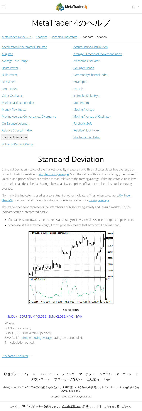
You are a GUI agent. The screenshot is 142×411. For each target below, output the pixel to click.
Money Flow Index (14, 110)
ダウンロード (40, 379)
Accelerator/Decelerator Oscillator (24, 47)
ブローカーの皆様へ (68, 379)
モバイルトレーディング (57, 374)
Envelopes (80, 82)
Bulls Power (9, 75)
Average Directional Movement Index (97, 54)
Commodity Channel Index (90, 75)
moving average (99, 200)
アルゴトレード (127, 374)
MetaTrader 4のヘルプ (16, 37)
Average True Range (15, 61)
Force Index (9, 89)
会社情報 (93, 379)
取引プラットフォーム (20, 374)
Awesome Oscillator (86, 61)
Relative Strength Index (17, 130)
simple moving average (54, 174)
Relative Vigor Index (86, 130)
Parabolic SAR (82, 123)
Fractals (78, 89)
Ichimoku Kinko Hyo (86, 96)
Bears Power (10, 68)
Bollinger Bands (83, 68)
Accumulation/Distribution (90, 47)
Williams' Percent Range (17, 144)
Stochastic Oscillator (86, 137)
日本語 (133, 6)
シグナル (105, 374)
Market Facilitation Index (18, 103)
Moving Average (83, 110)
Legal (107, 379)
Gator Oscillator (12, 96)
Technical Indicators (64, 37)
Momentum (81, 103)
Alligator (7, 54)
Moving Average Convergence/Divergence (29, 116)
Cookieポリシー (71, 406)
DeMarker (8, 82)
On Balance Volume (15, 123)
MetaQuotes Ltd (82, 396)
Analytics (41, 37)
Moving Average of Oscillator (92, 116)
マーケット (87, 374)
